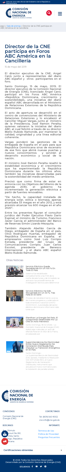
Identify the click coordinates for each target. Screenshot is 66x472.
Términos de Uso (46, 431)
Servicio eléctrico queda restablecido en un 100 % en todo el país (40, 268)
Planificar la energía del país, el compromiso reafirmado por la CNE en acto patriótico (42, 319)
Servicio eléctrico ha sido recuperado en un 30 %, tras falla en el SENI (40, 293)
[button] (49, 13)
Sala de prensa (14, 26)
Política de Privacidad (48, 434)
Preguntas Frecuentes (49, 437)
